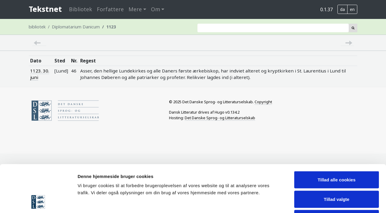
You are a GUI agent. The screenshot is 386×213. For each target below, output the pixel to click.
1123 (111, 27)
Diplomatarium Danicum (76, 27)
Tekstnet (45, 9)
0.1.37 (326, 9)
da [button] (342, 9)
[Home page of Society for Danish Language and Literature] (94, 110)
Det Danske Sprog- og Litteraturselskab (220, 117)
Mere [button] (135, 9)
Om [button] (155, 9)
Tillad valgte (336, 154)
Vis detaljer (308, 201)
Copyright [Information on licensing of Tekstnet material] (263, 101)
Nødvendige (336, 174)
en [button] (352, 9)
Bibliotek (80, 9)
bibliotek (37, 27)
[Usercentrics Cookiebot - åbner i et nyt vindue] (38, 201)
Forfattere (110, 9)
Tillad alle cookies (337, 135)
